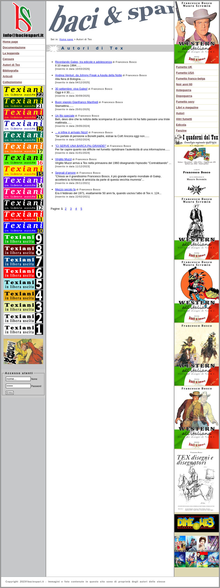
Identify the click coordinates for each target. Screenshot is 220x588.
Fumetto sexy (185, 101)
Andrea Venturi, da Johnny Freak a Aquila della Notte (88, 75)
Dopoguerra (184, 96)
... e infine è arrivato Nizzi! (71, 132)
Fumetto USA (185, 72)
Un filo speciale (64, 115)
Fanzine (181, 130)
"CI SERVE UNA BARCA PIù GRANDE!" (80, 145)
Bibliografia (10, 70)
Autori (180, 113)
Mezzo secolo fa (65, 189)
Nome (21, 379)
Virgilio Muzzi (63, 159)
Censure (8, 59)
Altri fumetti (184, 119)
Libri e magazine (187, 107)
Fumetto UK (184, 67)
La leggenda (11, 53)
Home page (10, 41)
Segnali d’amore (65, 172)
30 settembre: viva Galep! (71, 88)
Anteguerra (183, 90)
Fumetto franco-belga (190, 78)
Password (23, 386)
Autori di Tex (11, 64)
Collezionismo (12, 82)
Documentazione (14, 47)
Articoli (7, 76)
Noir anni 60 (184, 84)
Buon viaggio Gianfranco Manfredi (76, 102)
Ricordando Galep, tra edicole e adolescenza (83, 62)
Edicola (181, 124)
